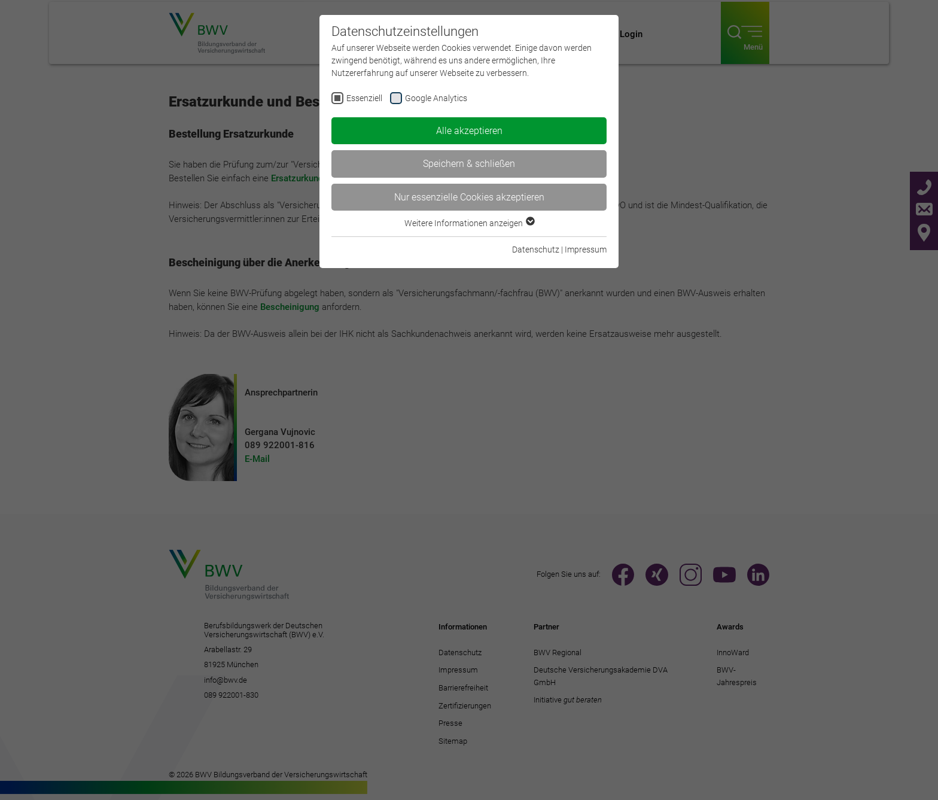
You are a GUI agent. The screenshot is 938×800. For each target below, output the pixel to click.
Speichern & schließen (469, 163)
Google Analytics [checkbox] (436, 98)
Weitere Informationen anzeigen (469, 223)
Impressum (586, 249)
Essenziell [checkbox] (364, 98)
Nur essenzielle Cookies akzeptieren (469, 197)
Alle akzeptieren (469, 130)
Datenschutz (535, 249)
